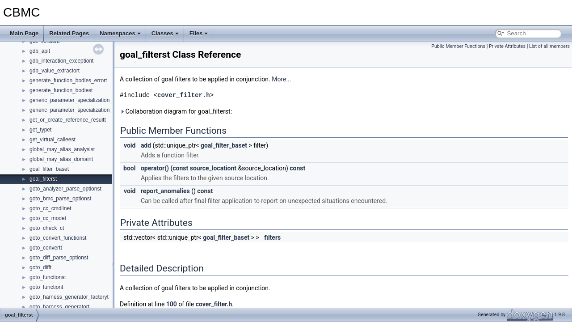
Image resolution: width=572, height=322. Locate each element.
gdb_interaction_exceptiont (61, 61)
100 (171, 304)
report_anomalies (165, 191)
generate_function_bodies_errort (68, 80)
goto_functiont (46, 287)
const (180, 168)
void (129, 145)
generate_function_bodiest (61, 90)
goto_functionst (47, 277)
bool (129, 168)
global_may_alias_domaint (61, 159)
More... (281, 79)
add (146, 145)
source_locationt (213, 168)
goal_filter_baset (49, 169)
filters (272, 237)
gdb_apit (39, 51)
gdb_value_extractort (54, 71)
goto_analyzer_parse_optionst (65, 189)
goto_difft (40, 267)
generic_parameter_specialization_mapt (77, 110)
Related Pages (69, 33)
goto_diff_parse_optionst (58, 257)
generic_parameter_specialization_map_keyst (84, 100)
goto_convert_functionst (57, 238)
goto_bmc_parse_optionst (60, 198)
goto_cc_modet (47, 218)
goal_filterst (43, 179)
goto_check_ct (46, 228)
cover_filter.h (183, 95)
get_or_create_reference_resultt (67, 120)
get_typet (40, 130)
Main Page (24, 33)
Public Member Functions (458, 46)
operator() (155, 168)
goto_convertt (45, 248)
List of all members (549, 46)
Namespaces (120, 33)
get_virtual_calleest (52, 139)
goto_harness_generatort (59, 307)
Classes (165, 33)
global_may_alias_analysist (62, 149)
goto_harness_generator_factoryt (69, 297)
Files (198, 33)
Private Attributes (507, 46)
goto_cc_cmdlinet (50, 208)
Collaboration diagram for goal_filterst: (176, 111)
